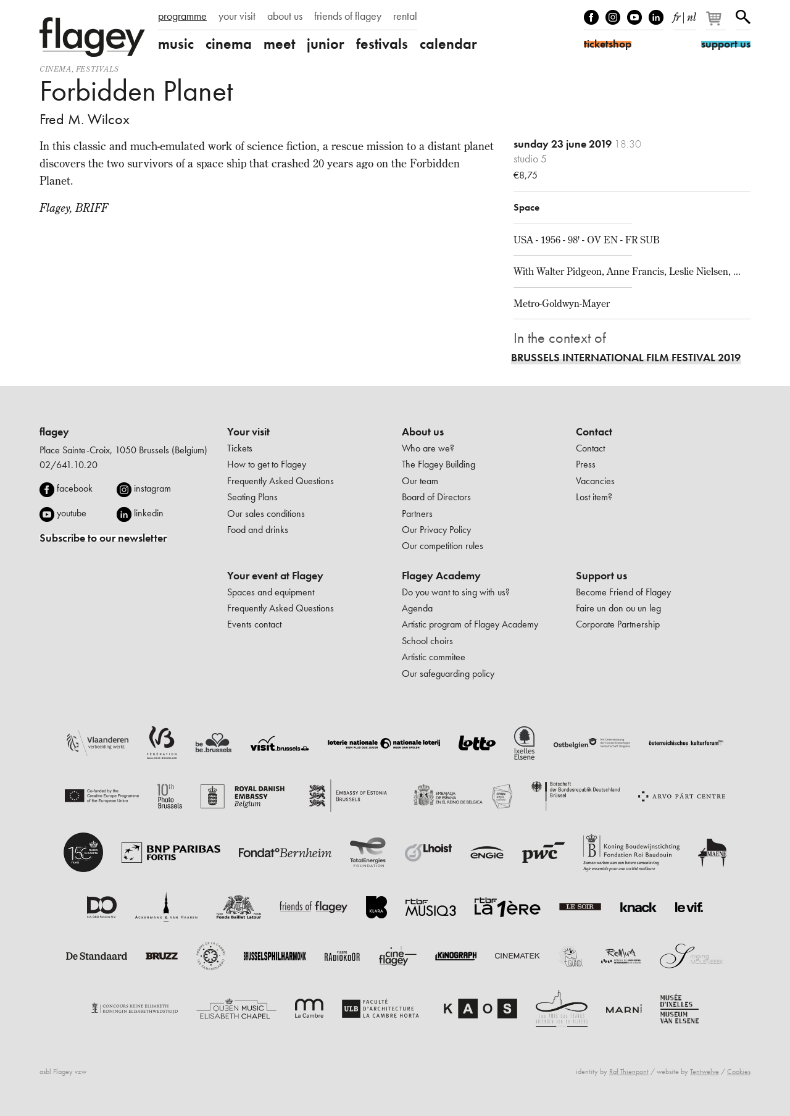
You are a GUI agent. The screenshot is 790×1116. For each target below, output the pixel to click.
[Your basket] (717, 23)
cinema (229, 43)
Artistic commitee (433, 656)
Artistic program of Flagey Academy (470, 624)
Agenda (417, 608)
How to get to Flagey (266, 464)
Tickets (239, 448)
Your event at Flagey (275, 575)
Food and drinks (257, 529)
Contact (594, 432)
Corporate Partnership (618, 624)
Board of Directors (436, 496)
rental (405, 16)
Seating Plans (252, 496)
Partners (417, 513)
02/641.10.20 (69, 464)
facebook (75, 488)
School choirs (427, 640)
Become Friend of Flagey (623, 591)
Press (586, 464)
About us (423, 432)
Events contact (254, 624)
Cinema (56, 68)
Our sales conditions (266, 513)
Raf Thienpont (629, 1071)
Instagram (612, 17)
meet (279, 43)
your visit (237, 16)
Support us (601, 575)
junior (325, 43)
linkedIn (656, 17)
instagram (152, 488)
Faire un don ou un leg (618, 608)
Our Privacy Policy (436, 529)
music (176, 43)
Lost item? (594, 496)
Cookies (738, 1071)
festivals (382, 43)
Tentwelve (704, 1071)
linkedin (149, 512)
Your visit (248, 432)
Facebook (591, 17)
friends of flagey (347, 16)
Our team (420, 480)
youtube (71, 512)
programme (182, 16)
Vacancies (595, 480)
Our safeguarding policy (448, 673)
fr (676, 15)
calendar (448, 43)
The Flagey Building (438, 464)
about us (284, 16)
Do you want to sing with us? (456, 591)
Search (743, 17)
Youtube (634, 17)
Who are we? (428, 448)
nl (691, 15)
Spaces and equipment (270, 591)
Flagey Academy (441, 575)
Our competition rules (442, 545)
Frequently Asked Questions (280, 480)
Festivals (97, 68)
